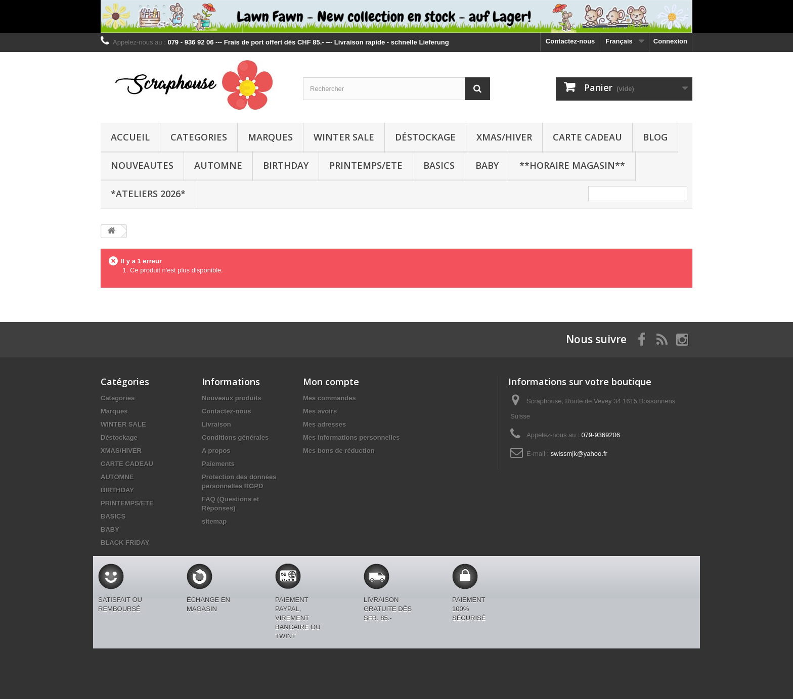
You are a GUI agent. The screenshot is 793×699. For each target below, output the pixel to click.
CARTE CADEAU (587, 137)
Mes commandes (329, 398)
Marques (270, 137)
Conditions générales (235, 437)
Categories (198, 137)
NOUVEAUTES (142, 165)
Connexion (670, 41)
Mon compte (331, 382)
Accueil (130, 137)
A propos (216, 450)
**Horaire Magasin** (572, 165)
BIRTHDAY (286, 165)
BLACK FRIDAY (125, 542)
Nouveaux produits (231, 398)
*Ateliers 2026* (148, 194)
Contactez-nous (570, 41)
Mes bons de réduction (339, 450)
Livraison (216, 424)
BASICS (439, 165)
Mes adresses (324, 424)
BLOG (655, 137)
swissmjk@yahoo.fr (579, 453)
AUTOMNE (218, 165)
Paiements (218, 464)
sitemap (214, 521)
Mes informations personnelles (351, 437)
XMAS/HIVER (504, 137)
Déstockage (425, 137)
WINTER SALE (344, 137)
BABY (487, 165)
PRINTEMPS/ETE (366, 165)
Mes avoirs (320, 411)
